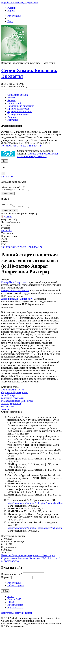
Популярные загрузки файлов (16, 614)
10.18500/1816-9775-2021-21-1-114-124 (21, 145)
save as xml (7, 194)
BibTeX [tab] (9, 176)
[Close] (3, 173)
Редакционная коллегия (19, 111)
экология (6, 411)
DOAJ (10, 604)
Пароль (6, 579)
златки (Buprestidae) (11, 405)
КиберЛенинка (15, 606)
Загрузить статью (10, 562)
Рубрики (11, 117)
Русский (11, 7)
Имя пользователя (11, 576)
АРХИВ (11, 97)
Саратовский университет (14, 394)
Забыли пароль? (15, 587)
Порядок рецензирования (20, 106)
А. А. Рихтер (8, 397)
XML (4, 161)
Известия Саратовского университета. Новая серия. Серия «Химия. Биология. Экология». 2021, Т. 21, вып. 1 (31, 558)
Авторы (11, 100)
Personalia (6, 232)
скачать (8, 218)
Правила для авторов (18, 108)
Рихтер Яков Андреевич (13, 284)
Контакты (12, 119)
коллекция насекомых (12, 399)
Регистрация (14, 15)
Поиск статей (14, 103)
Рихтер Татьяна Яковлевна (15, 292)
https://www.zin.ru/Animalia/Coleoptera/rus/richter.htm (35, 529)
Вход (10, 21)
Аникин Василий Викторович (17, 300)
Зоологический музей (12, 391)
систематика (7, 408)
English (11, 10)
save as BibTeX (9, 212)
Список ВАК (14, 601)
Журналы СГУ (15, 609)
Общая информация (17, 94)
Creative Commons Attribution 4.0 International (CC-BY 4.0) (37, 155)
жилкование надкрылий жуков (17, 402)
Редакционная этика (17, 114)
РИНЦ (10, 598)
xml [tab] (3, 176)
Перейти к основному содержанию (19, 2)
